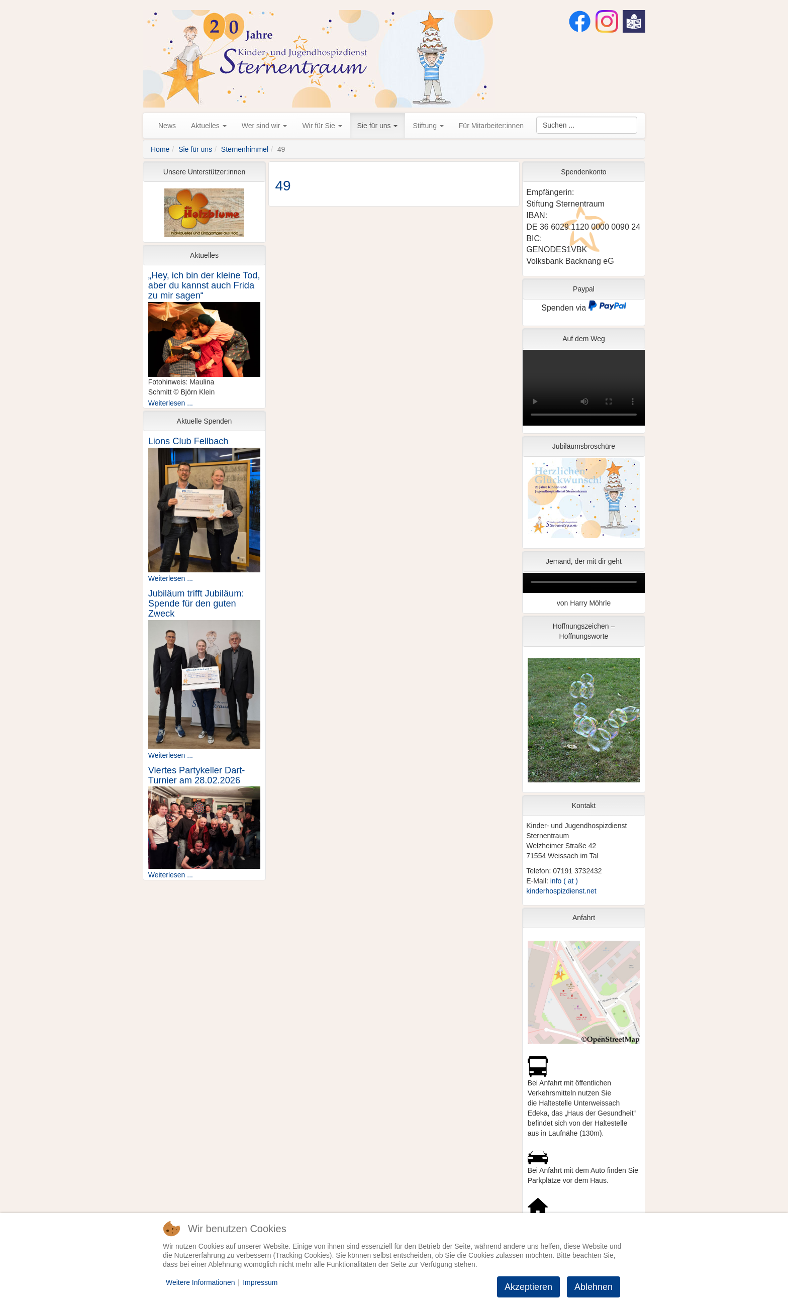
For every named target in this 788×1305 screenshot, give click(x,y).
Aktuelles (209, 126)
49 (283, 185)
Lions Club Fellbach (188, 441)
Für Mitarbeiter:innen (491, 126)
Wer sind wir (264, 126)
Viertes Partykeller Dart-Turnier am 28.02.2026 (196, 775)
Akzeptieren (528, 1287)
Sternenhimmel (244, 149)
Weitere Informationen (200, 1282)
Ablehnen (593, 1287)
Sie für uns (377, 126)
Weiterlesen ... (170, 403)
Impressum (260, 1282)
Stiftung (428, 126)
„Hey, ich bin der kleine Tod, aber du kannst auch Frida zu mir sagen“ (204, 285)
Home (160, 149)
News (167, 126)
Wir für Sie (322, 126)
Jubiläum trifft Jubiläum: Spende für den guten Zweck (196, 603)
